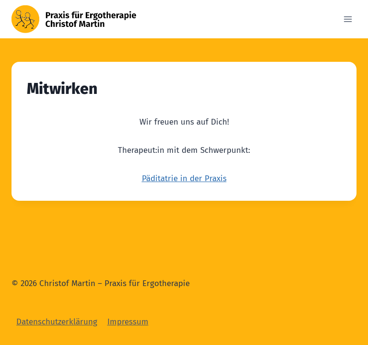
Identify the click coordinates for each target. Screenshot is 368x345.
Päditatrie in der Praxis (184, 178)
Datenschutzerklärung (56, 322)
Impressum (128, 322)
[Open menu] (347, 19)
